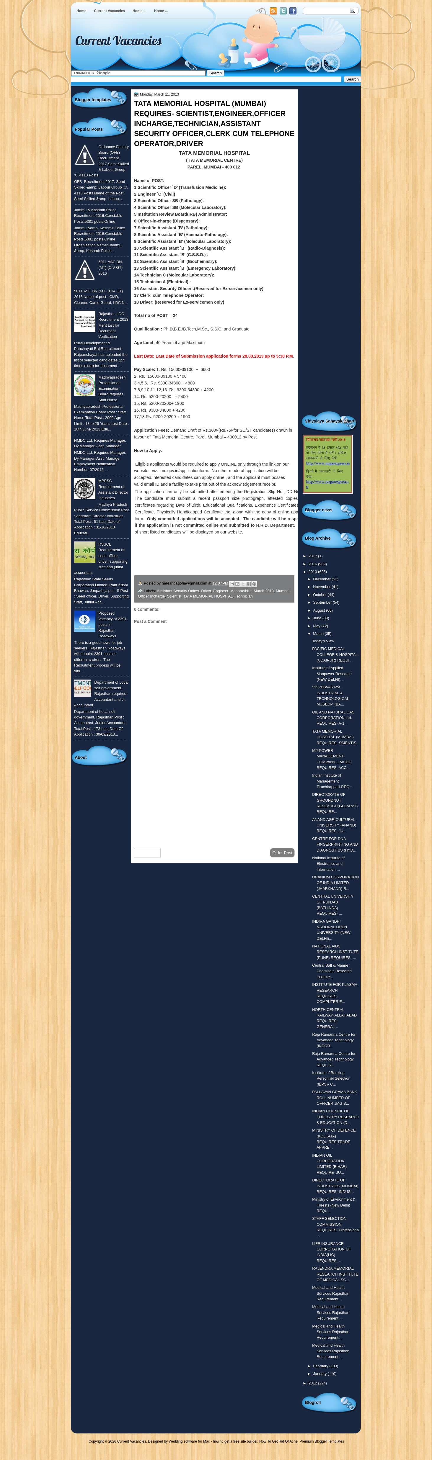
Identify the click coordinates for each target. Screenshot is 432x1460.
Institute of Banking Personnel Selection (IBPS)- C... (331, 1078)
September (322, 602)
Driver (206, 591)
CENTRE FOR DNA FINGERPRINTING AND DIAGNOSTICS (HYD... (335, 844)
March (319, 633)
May (317, 626)
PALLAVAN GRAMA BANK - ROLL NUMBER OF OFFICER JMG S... (335, 1098)
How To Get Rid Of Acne (278, 1441)
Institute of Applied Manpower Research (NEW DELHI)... (332, 674)
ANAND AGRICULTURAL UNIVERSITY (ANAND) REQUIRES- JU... (334, 825)
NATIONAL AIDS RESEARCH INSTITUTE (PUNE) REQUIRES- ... (335, 952)
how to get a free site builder (235, 1441)
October (320, 594)
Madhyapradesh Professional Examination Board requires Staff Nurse (111, 388)
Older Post (282, 852)
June (317, 618)
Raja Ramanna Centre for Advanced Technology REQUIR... (334, 1059)
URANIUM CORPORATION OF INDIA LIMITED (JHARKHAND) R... (335, 883)
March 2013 (264, 591)
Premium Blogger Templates (322, 1441)
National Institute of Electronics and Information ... (328, 864)
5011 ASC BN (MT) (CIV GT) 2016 (110, 268)
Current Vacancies (109, 11)
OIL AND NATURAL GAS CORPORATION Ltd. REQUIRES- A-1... (333, 718)
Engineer (220, 591)
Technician (244, 596)
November (322, 587)
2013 (313, 571)
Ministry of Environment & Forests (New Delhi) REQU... (334, 1205)
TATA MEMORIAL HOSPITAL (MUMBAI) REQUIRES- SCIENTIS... (335, 737)
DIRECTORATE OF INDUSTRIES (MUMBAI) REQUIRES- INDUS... (335, 1186)
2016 (313, 564)
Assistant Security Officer (178, 591)
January (320, 1373)
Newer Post (147, 852)
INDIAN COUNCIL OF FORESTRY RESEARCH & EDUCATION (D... (335, 1117)
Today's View (323, 641)
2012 (313, 1383)
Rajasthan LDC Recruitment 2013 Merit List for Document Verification (113, 325)
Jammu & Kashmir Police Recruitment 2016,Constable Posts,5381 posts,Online (98, 216)
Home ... (139, 11)
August (319, 610)
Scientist (174, 596)
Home (81, 11)
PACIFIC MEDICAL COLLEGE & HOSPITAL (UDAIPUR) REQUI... (335, 654)
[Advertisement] (214, 796)
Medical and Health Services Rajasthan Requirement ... (330, 1293)
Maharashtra (241, 591)
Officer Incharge (151, 596)
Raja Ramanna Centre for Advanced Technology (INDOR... (334, 1040)
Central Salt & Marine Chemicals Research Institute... (332, 971)
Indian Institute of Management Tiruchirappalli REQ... (332, 781)
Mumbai (282, 591)
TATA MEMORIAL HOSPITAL (208, 596)
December (322, 579)
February (321, 1366)
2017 (313, 556)
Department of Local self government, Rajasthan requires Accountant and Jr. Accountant (101, 693)
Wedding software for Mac (189, 1441)
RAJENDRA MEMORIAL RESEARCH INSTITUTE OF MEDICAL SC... (335, 1274)
